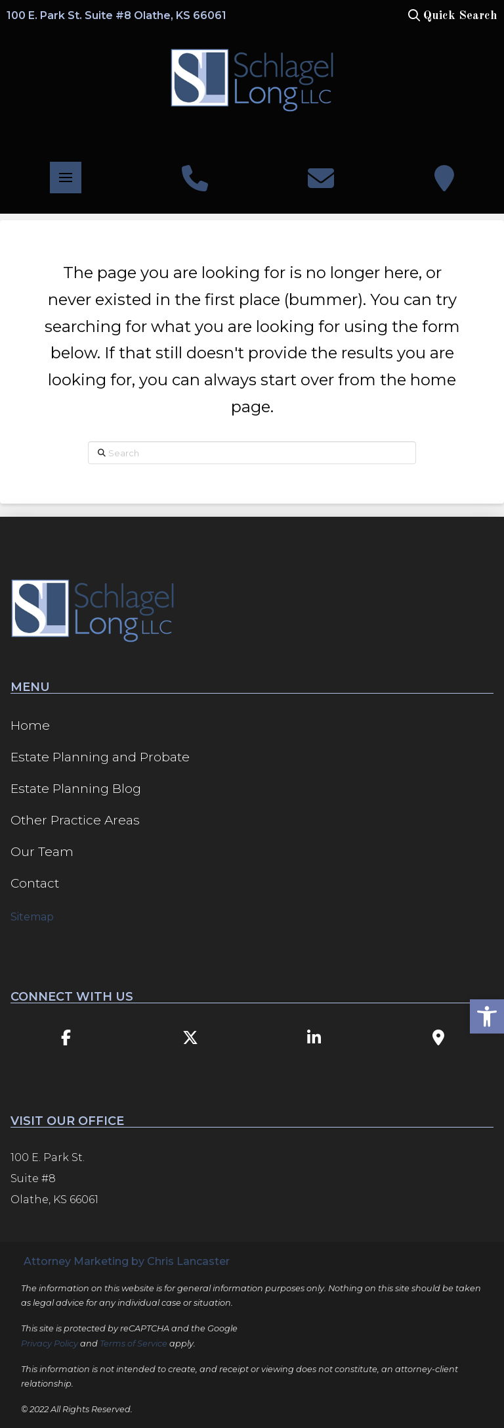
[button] (451, 16)
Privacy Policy (49, 1343)
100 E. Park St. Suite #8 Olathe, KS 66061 (116, 15)
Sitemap (32, 917)
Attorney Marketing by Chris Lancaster (127, 1261)
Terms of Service (133, 1343)
